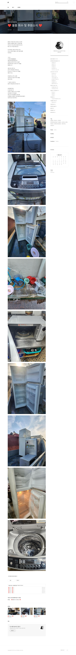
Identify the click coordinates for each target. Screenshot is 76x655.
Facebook (52, 141)
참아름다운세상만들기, (57, 123)
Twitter (57, 141)
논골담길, (52, 120)
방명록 (19, 7)
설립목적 (54, 64)
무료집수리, (52, 125)
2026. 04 (59, 155)
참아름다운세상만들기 (55, 61)
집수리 (54, 74)
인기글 (55, 129)
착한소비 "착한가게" (54, 90)
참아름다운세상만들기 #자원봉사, (55, 122)
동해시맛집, (64, 123)
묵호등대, (52, 123)
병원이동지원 (55, 83)
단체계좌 (54, 67)
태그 (13, 7)
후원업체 (52, 97)
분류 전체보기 (54, 58)
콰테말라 (52, 110)
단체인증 (54, 65)
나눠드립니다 (55, 88)
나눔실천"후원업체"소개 (56, 98)
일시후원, (63, 122)
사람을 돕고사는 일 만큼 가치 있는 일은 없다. (17, 628)
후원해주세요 (15, 585)
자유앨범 (54, 82)
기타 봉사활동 (55, 77)
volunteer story (55, 69)
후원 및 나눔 (10, 585)
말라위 (52, 108)
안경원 (53, 93)
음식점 (53, 92)
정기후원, (59, 120)
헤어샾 (53, 95)
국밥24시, (55, 120)
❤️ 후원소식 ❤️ (10, 587)
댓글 (8, 621)
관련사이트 (62, 650)
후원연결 (54, 80)
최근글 (51, 129)
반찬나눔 (54, 102)
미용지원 (53, 104)
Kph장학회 (54, 68)
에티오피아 (52, 112)
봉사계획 (54, 73)
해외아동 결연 (53, 106)
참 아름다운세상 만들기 (15, 626)
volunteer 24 (54, 71)
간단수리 (54, 76)
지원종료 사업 (53, 100)
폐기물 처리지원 (55, 79)
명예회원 (54, 62)
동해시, (66, 122)
